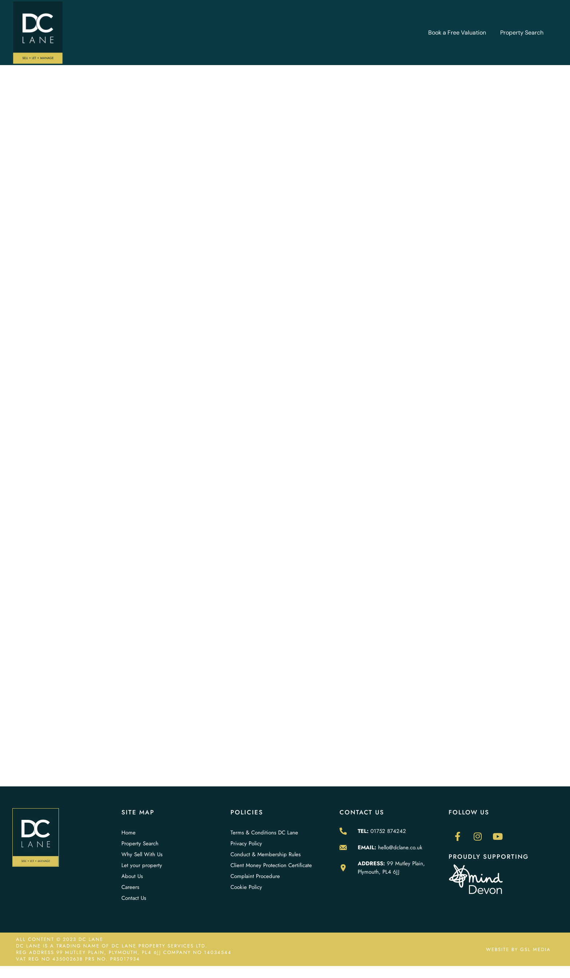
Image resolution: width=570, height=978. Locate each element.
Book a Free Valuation (457, 32)
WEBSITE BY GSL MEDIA (518, 949)
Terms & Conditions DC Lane (264, 833)
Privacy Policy (246, 843)
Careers (130, 887)
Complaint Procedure (255, 876)
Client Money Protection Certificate (271, 865)
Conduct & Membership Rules (265, 854)
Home (128, 833)
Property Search (521, 32)
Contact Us (133, 898)
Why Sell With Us (141, 854)
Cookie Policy (246, 887)
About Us (132, 876)
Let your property (141, 865)
